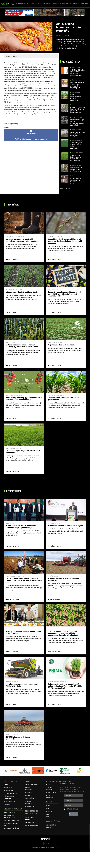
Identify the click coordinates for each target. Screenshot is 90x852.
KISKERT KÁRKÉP (30, 798)
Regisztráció (29, 817)
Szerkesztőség (51, 825)
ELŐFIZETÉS (85, 3)
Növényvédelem (9, 796)
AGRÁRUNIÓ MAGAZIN (43, 3)
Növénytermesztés (10, 793)
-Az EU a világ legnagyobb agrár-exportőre (31, 135)
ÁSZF (47, 814)
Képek (48, 805)
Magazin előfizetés (31, 825)
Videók (48, 808)
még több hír (65, 188)
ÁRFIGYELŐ (28, 792)
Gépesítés (7, 804)
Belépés (27, 820)
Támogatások (8, 790)
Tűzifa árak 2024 (9, 812)
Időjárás (28, 801)
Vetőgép (49, 790)
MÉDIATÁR (55, 3)
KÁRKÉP (27, 795)
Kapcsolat (49, 828)
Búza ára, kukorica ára (11, 820)
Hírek (58, 35)
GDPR (47, 817)
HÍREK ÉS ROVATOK (22, 3)
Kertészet (7, 799)
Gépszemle (28, 790)
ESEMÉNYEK (64, 3)
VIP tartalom (29, 822)
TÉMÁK (32, 3)
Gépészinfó (28, 804)
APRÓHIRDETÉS (74, 3)
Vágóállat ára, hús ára (11, 828)
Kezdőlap (8, 56)
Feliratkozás (73, 814)
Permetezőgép (51, 792)
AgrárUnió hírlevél (72, 809)
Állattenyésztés (9, 801)
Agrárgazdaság (9, 787)
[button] (12, 3)
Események (49, 811)
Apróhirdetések (30, 806)
